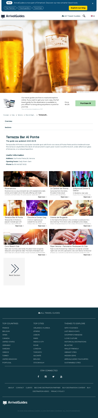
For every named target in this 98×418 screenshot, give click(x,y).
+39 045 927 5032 (19, 164)
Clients (29, 388)
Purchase (85, 103)
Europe (6, 115)
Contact (20, 388)
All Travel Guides (71, 16)
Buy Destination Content (73, 388)
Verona (20, 115)
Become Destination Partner (47, 388)
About (11, 388)
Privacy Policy (58, 391)
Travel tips (38, 8)
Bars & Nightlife (31, 115)
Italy (13, 115)
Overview (8, 121)
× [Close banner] (92, 3)
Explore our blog (78, 8)
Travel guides (24, 8)
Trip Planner (10, 8)
